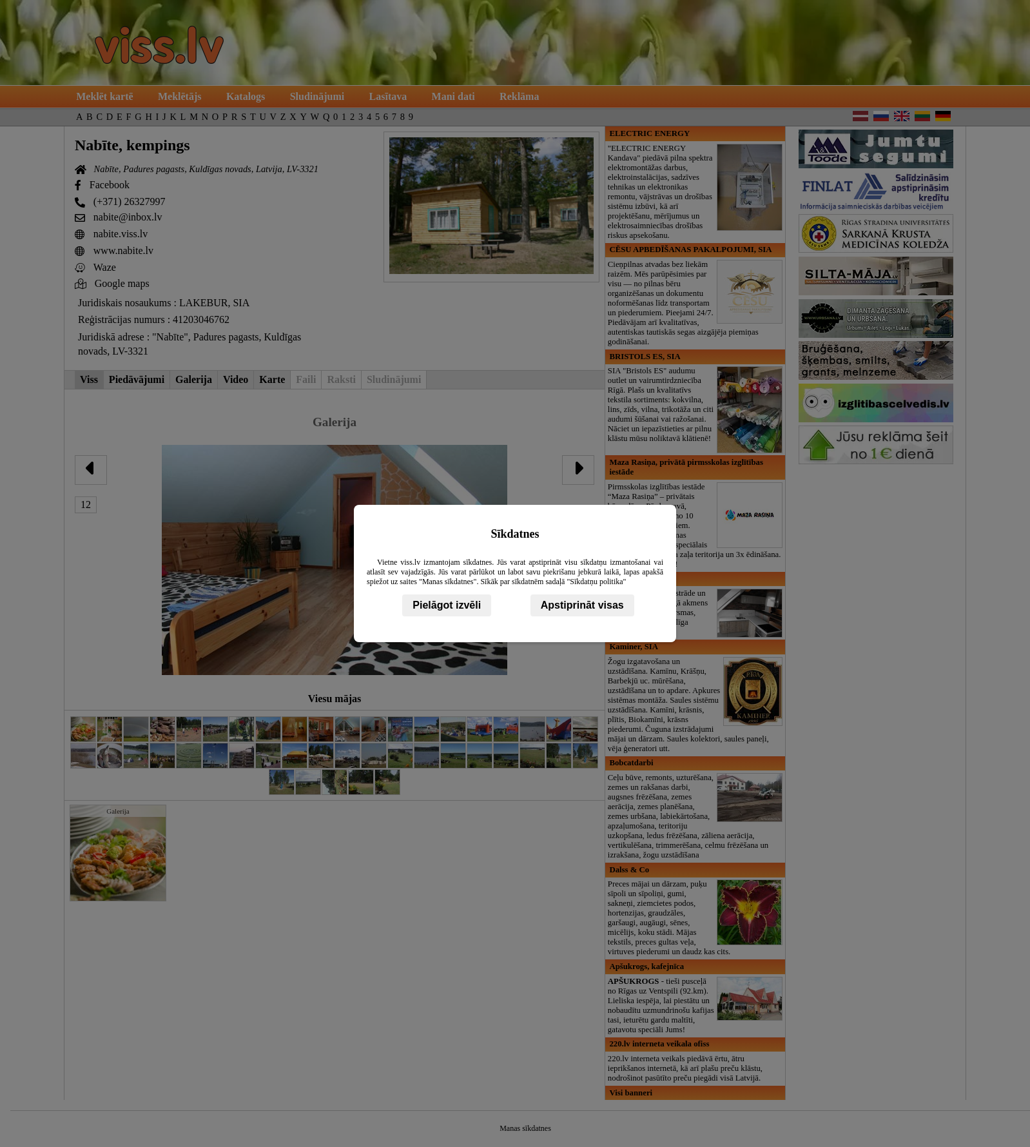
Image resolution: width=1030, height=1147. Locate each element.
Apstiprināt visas (582, 605)
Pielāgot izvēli (447, 605)
